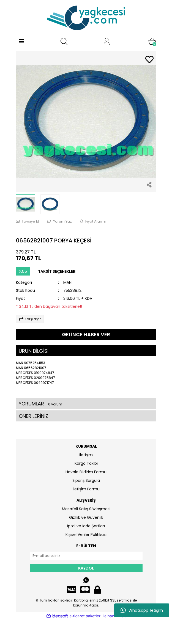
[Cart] (152, 41)
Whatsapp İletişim (142, 610)
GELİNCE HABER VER (86, 334)
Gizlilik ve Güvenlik (86, 517)
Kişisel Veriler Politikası (86, 534)
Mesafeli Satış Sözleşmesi (86, 509)
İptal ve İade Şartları (86, 526)
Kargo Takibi (86, 463)
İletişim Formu (86, 489)
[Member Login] (107, 41)
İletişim (86, 455)
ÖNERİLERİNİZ (33, 416)
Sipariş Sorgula (86, 480)
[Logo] (86, 18)
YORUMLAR (40, 403)
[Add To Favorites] (149, 60)
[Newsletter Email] (86, 556)
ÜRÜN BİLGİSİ (33, 351)
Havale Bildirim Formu (86, 472)
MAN (67, 282)
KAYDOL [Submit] (86, 568)
